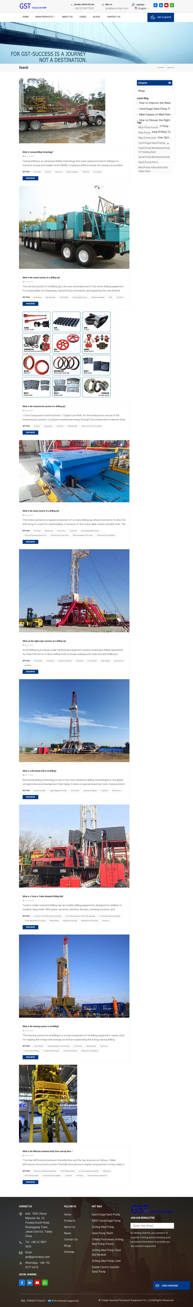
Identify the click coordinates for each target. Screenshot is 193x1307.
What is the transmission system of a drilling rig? (44, 406)
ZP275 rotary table (31, 1175)
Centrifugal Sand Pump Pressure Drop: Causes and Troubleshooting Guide (154, 113)
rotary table (105, 661)
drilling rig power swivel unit (35, 535)
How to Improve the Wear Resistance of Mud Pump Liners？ (154, 107)
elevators (28, 665)
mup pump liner (147, 177)
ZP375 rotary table (67, 1171)
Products (69, 1220)
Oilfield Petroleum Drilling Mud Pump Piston (107, 1242)
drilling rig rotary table (89, 531)
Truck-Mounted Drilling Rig (110, 916)
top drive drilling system (106, 535)
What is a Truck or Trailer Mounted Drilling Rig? (43, 896)
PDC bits (86, 172)
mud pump (116, 791)
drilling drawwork (70, 1051)
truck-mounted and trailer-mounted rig (80, 916)
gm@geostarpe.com (116, 8)
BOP (110, 297)
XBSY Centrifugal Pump (106, 1220)
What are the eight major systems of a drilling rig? (44, 641)
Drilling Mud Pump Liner (106, 1261)
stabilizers (49, 531)
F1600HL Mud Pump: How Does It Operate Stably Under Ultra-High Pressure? (154, 148)
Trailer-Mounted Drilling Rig (35, 921)
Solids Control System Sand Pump (105, 1269)
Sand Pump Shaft (102, 1233)
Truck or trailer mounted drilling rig (47, 916)
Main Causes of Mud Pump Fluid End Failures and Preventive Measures (154, 119)
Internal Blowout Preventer (97, 1175)
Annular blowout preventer (89, 1171)
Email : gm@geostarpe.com (37, 1255)
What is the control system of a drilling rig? (41, 277)
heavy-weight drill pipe (58, 791)
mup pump (144, 172)
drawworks (48, 426)
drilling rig (64, 297)
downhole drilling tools (59, 535)
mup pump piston (148, 167)
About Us (67, 16)
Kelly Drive (106, 1171)
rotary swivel (91, 1046)
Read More (30, 178)
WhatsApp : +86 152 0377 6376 (37, 1265)
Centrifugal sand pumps (152, 182)
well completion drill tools (83, 535)
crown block (92, 661)
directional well (39, 791)
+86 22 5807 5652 (84, 8)
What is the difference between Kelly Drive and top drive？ (48, 1151)
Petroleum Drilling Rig (89, 921)
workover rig (50, 297)
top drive (58, 172)
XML (23, 1300)
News (67, 1233)
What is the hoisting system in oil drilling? (41, 1026)
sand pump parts (148, 202)
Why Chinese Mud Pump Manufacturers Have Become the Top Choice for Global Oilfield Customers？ (154, 130)
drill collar (97, 172)
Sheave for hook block (89, 1051)
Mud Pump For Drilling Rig (92, 426)
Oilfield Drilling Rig (70, 921)
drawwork (37, 297)
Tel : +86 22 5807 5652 (36, 1244)
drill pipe (37, 172)
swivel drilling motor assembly (45, 1171)
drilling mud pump (80, 297)
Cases (83, 16)
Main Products (44, 16)
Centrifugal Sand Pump (106, 1214)
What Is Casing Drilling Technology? (154, 136)
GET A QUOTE (160, 17)
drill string (78, 1046)
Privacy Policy (36, 1300)
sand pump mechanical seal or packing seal (154, 189)
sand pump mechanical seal (154, 196)
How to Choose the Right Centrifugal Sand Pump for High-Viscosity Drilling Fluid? (154, 125)
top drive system (72, 172)
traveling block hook (51, 1051)
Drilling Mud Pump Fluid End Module (106, 1252)
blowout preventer (98, 297)
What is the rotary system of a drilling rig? (41, 511)
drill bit (48, 172)
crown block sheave (32, 1051)
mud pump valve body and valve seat (153, 209)
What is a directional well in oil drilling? (39, 771)
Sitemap (69, 1252)
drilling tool (118, 661)
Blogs (96, 16)
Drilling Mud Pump (103, 1227)
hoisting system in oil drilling (58, 1046)
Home (25, 16)
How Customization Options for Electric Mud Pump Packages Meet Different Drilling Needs (154, 142)
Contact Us (113, 16)
